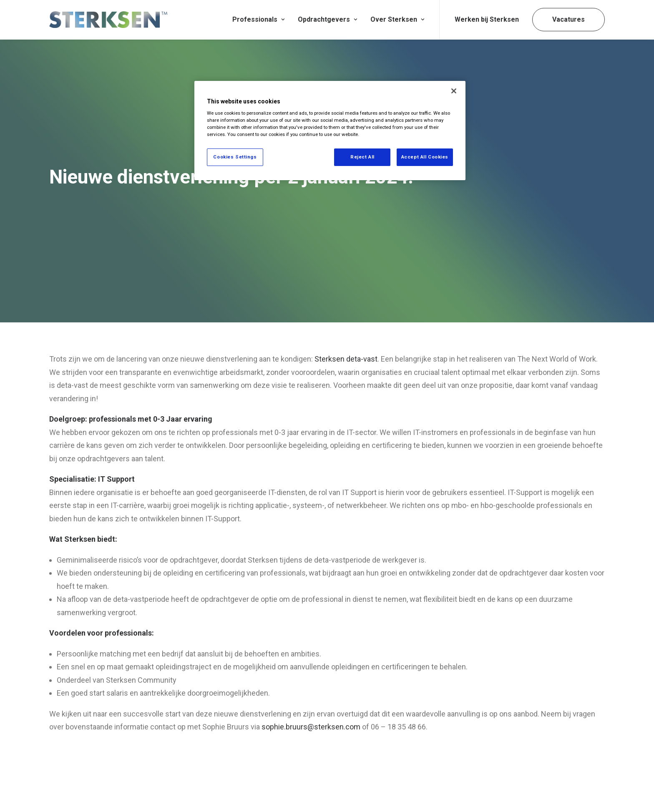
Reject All (362, 157)
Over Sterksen (397, 19)
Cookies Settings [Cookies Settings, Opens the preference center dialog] (235, 157)
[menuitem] (258, 19)
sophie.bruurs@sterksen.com (311, 683)
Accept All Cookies (424, 157)
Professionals (258, 19)
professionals (128, 590)
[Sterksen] (108, 19)
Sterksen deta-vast (345, 316)
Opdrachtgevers (327, 19)
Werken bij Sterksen (487, 19)
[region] (329, 131)
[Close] (454, 91)
